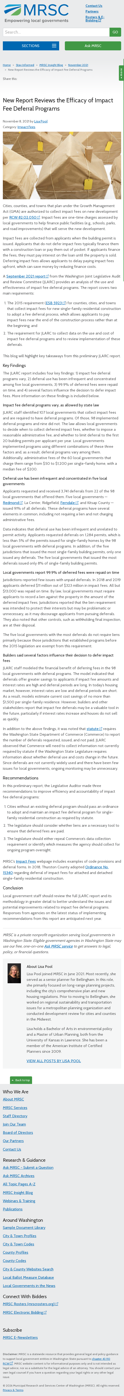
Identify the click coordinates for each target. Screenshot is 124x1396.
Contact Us (94, 6)
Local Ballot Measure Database (28, 1277)
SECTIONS (38, 45)
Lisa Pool (41, 121)
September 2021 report (25, 276)
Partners (92, 11)
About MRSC (13, 1099)
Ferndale (67, 502)
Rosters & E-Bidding (95, 18)
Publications (13, 1209)
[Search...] (56, 32)
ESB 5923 (54, 303)
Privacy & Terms (13, 1390)
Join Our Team (14, 1124)
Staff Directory (15, 1116)
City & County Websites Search (28, 1269)
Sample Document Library (24, 1227)
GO (115, 32)
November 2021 (78, 65)
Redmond (11, 502)
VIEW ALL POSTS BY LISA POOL (54, 1061)
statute (93, 728)
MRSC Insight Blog (51, 65)
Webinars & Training (19, 1201)
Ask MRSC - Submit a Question (28, 1167)
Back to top (21, 1080)
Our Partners (13, 1141)
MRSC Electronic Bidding (23, 1312)
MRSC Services (15, 1107)
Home (7, 65)
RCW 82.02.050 (22, 217)
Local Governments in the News (29, 1285)
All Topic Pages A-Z (19, 1184)
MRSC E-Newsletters (20, 1337)
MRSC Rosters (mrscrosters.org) (29, 1304)
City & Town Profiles (19, 1236)
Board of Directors (18, 1132)
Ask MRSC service (58, 946)
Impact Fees (26, 127)
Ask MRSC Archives (18, 1176)
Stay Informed (25, 65)
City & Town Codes (18, 1244)
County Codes (14, 1260)
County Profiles (15, 1252)
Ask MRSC (93, 45)
